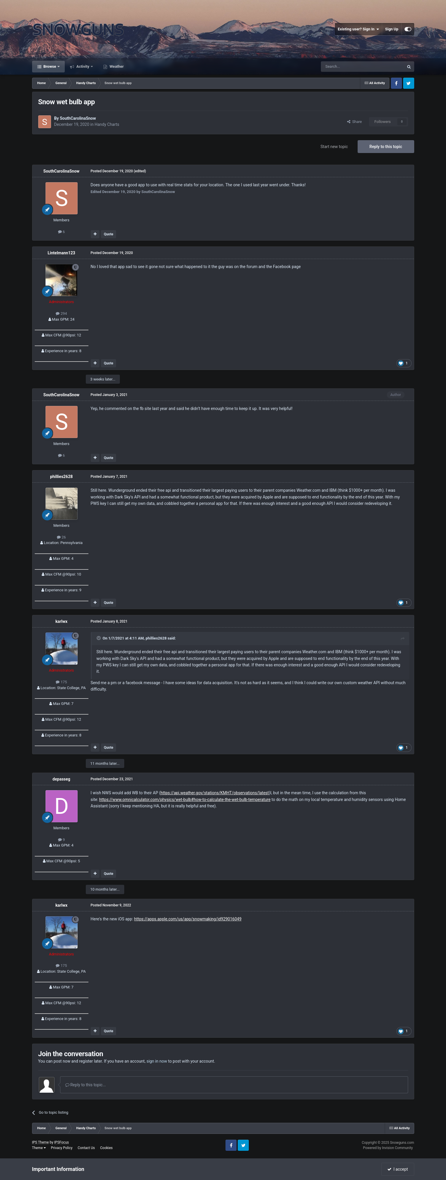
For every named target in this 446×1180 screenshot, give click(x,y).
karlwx (61, 621)
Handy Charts (107, 124)
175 (61, 682)
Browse (50, 66)
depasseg (61, 779)
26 (61, 537)
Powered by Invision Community (388, 1148)
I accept (397, 1169)
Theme (39, 1148)
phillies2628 (61, 476)
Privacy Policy (61, 1148)
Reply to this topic (386, 146)
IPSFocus (61, 1142)
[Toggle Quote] (99, 638)
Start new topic (334, 146)
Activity (82, 66)
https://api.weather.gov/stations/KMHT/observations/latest (214, 792)
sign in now (156, 1061)
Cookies (106, 1148)
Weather (116, 66)
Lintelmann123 (61, 253)
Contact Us (86, 1148)
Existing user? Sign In (358, 29)
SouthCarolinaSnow (78, 118)
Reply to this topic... (85, 1084)
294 (61, 313)
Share (354, 121)
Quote (108, 234)
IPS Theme (40, 1142)
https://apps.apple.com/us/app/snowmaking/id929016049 (188, 919)
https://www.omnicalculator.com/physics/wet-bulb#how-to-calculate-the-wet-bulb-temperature (184, 799)
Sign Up (391, 29)
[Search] (348, 66)
